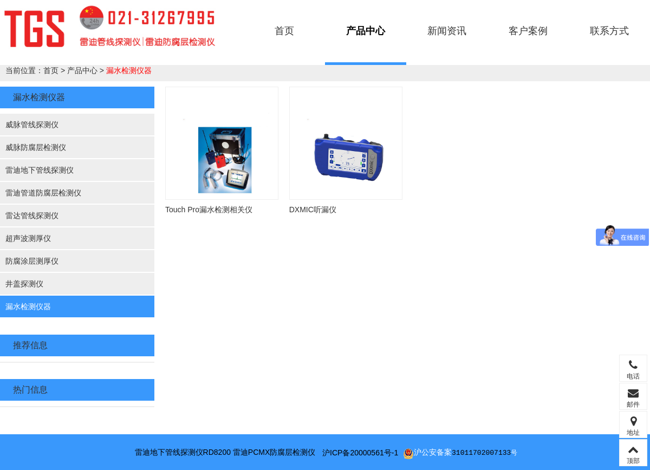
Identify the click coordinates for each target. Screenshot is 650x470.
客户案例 (528, 30)
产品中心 (365, 30)
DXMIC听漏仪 (312, 209)
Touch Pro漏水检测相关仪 (208, 209)
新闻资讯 (446, 30)
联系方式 (609, 30)
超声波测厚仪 (28, 238)
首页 (284, 30)
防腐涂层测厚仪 (31, 261)
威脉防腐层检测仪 (35, 147)
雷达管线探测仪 (31, 215)
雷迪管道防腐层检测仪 (43, 192)
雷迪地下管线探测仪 (39, 170)
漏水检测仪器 (129, 70)
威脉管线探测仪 (31, 124)
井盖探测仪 (24, 283)
